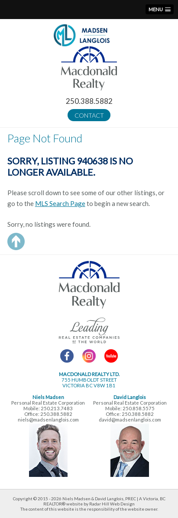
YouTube (111, 356)
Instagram (89, 356)
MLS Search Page (60, 203)
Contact (89, 115)
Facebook (67, 356)
